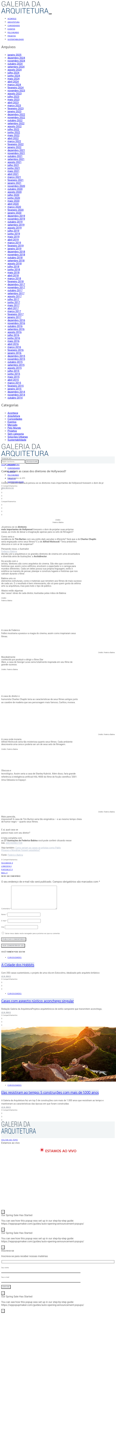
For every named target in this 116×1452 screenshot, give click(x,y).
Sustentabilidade (16, 39)
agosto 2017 (15, 296)
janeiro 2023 (14, 111)
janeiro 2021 (14, 183)
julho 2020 (13, 195)
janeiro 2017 (14, 317)
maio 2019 (13, 236)
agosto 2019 (15, 227)
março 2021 (14, 177)
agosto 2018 (15, 263)
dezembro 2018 (16, 251)
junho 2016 (14, 338)
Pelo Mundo (13, 32)
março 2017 (14, 311)
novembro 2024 (16, 60)
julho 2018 (13, 266)
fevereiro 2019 (16, 245)
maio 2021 (13, 171)
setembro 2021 (16, 159)
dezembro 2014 (16, 391)
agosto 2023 (15, 93)
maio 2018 (13, 272)
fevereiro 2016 (16, 350)
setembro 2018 (16, 260)
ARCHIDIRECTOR (14, 843)
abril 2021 (13, 174)
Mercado (12, 424)
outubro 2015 (15, 362)
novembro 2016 (16, 323)
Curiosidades (14, 25)
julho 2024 (13, 72)
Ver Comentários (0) (13, 945)
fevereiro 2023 (16, 108)
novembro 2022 (16, 117)
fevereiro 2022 (16, 144)
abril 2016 (13, 344)
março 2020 (14, 206)
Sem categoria (16, 433)
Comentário (6, 908)
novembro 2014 (16, 394)
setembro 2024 (16, 66)
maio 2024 (13, 78)
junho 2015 (14, 373)
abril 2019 (13, 239)
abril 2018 (13, 275)
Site (2, 927)
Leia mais (6, 976)
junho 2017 (14, 302)
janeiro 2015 (14, 388)
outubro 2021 (15, 156)
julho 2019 (13, 230)
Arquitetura (13, 22)
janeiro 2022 (14, 147)
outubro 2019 (15, 221)
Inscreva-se (7, 488)
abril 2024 (13, 81)
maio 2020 (13, 200)
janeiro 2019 (14, 248)
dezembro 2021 (16, 150)
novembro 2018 (16, 254)
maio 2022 (13, 135)
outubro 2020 (15, 189)
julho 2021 (13, 165)
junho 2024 (14, 75)
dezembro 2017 (16, 284)
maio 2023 (13, 99)
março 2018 (14, 278)
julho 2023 (13, 96)
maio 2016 (13, 341)
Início (3, 464)
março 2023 (14, 105)
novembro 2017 (16, 287)
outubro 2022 (15, 120)
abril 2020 (13, 203)
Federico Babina (9, 551)
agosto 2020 (15, 192)
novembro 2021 (16, 153)
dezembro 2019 (16, 215)
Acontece (12, 18)
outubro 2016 (15, 326)
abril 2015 (13, 379)
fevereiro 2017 (16, 314)
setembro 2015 (16, 365)
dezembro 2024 (16, 57)
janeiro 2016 (14, 353)
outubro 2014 (15, 397)
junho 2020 (14, 198)
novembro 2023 (16, 90)
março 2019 (14, 242)
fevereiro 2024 (16, 87)
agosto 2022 (15, 126)
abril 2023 (13, 102)
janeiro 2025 (14, 54)
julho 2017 (13, 299)
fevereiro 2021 (16, 180)
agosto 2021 (15, 162)
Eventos (11, 29)
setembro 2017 (16, 293)
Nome (4, 914)
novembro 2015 (16, 359)
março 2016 (14, 347)
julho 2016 (13, 335)
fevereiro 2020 (16, 209)
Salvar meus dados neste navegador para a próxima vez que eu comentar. (32, 933)
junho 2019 (14, 233)
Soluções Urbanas (18, 436)
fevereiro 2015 (16, 385)
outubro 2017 (15, 290)
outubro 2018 (15, 257)
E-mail (4, 920)
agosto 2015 (15, 367)
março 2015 (14, 382)
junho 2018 (14, 269)
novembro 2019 (16, 218)
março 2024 (14, 84)
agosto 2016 (15, 332)
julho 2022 (13, 129)
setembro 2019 (16, 224)
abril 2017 (13, 308)
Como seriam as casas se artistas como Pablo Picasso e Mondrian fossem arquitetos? (31, 848)
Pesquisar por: (6, 458)
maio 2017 (13, 305)
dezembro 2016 (16, 320)
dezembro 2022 (16, 114)
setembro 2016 (16, 329)
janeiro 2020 (14, 212)
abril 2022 (13, 138)
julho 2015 (13, 370)
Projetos (12, 36)
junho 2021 (14, 168)
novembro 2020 (16, 186)
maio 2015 (13, 376)
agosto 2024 (15, 69)
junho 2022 (14, 132)
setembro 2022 (16, 123)
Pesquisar (32, 461)
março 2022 (14, 141)
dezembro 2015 (16, 356)
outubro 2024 (15, 63)
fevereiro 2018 (16, 281)
